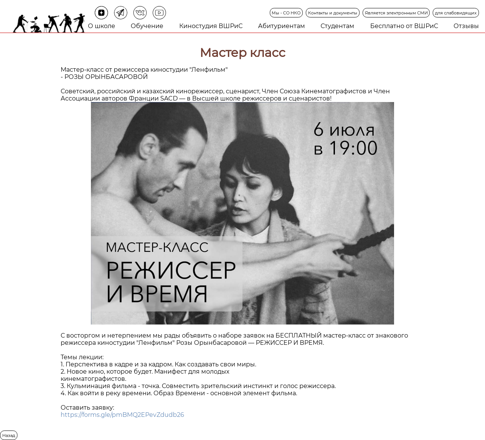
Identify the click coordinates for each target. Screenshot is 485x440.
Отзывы (466, 26)
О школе (101, 26)
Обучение (147, 26)
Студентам (337, 26)
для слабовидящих (456, 13)
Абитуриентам (281, 26)
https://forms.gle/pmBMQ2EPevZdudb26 (122, 414)
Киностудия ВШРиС (210, 26)
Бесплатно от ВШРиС (404, 26)
